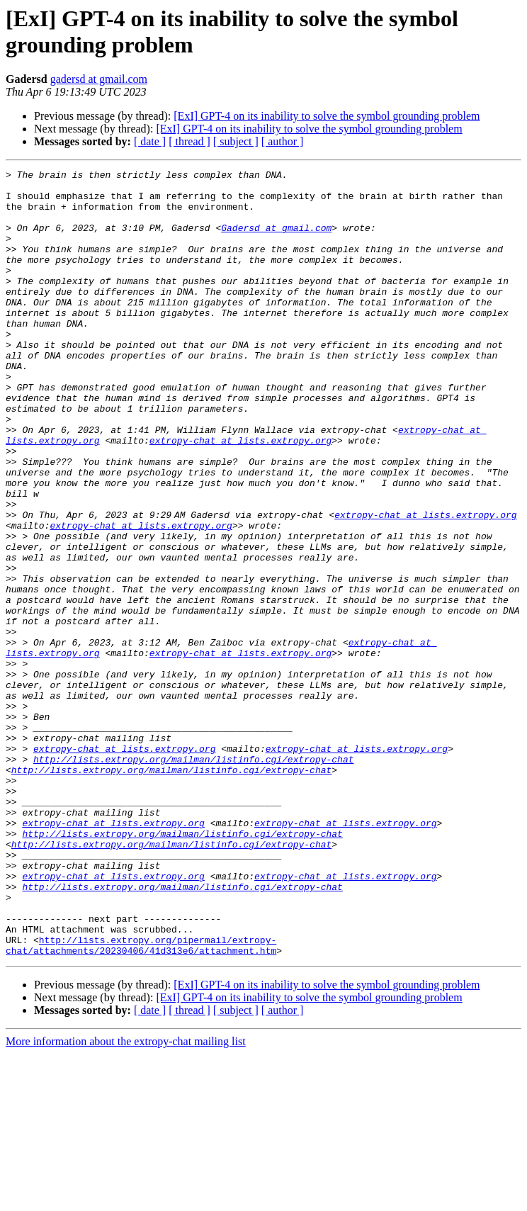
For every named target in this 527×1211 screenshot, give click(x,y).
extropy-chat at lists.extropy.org (240, 495)
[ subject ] (236, 141)
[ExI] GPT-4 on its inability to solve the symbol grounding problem (327, 116)
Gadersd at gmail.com (276, 240)
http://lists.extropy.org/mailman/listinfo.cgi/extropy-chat (193, 878)
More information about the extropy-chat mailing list (126, 1199)
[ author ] (282, 141)
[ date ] (150, 141)
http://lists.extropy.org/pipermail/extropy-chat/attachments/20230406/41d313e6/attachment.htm (141, 1101)
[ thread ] (189, 141)
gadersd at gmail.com (98, 79)
